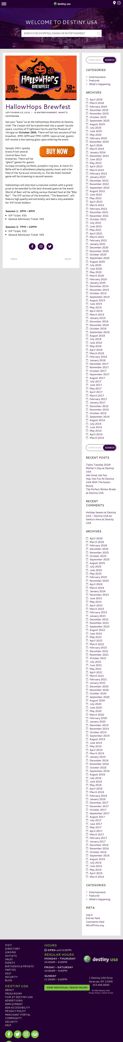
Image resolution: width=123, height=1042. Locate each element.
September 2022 (99, 187)
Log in (89, 914)
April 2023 (96, 166)
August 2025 (97, 124)
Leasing (10, 952)
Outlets (11, 955)
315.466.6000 (100, 985)
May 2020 (95, 272)
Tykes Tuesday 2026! (98, 464)
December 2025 (99, 110)
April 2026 (96, 99)
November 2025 (99, 113)
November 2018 (99, 325)
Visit (8, 945)
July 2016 (95, 423)
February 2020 (98, 279)
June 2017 (96, 385)
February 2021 (98, 240)
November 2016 (99, 409)
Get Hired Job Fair (96, 475)
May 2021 (95, 230)
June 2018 (96, 342)
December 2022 (99, 180)
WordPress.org (95, 925)
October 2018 (98, 328)
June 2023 (96, 159)
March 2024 (97, 148)
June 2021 (96, 226)
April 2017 (96, 392)
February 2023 (98, 173)
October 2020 (98, 254)
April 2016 (96, 434)
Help (8, 973)
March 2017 (97, 395)
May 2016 (95, 430)
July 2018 (95, 339)
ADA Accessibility (17, 1007)
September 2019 (99, 297)
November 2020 (99, 251)
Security (11, 977)
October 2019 (98, 293)
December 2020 (99, 247)
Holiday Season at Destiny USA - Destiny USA (101, 514)
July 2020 (95, 265)
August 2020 (97, 261)
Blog (8, 980)
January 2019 (98, 318)
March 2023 (97, 170)
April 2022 (96, 201)
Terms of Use (107, 993)
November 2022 (99, 184)
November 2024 (99, 141)
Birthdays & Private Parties (19, 967)
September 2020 (99, 258)
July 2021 (95, 222)
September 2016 (99, 416)
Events (10, 962)
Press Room (13, 993)
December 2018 (99, 321)
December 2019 (99, 286)
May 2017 (95, 388)
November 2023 (99, 156)
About (9, 990)
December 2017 (99, 363)
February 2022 (98, 208)
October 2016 (98, 413)
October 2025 (98, 117)
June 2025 (96, 131)
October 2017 (98, 371)
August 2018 (97, 335)
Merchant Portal (17, 1014)
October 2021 (98, 219)
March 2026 (97, 103)
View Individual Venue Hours (66, 987)
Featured (94, 80)
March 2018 (97, 353)
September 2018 (99, 332)
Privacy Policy (15, 1011)
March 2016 (97, 437)
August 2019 (97, 300)
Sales (9, 959)
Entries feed (93, 918)
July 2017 (95, 381)
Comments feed (95, 921)
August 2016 (97, 420)
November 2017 (99, 367)
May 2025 (95, 134)
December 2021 (99, 212)
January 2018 (98, 360)
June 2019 (96, 304)
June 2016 (96, 427)
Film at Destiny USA (19, 997)
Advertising (14, 1000)
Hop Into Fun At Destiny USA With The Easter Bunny (100, 482)
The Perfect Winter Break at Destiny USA (101, 490)
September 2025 (99, 120)
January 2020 (98, 282)
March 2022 (97, 205)
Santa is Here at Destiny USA (100, 520)
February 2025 (98, 138)
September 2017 (99, 374)
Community (13, 1018)
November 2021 (99, 216)
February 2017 (98, 399)
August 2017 (97, 378)
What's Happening (99, 84)
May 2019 (95, 307)
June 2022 (96, 194)
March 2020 (97, 275)
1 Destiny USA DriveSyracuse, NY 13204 (101, 979)
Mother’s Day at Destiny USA (100, 469)
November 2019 (99, 290)
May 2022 (95, 198)
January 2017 (98, 402)
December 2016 (99, 406)
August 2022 (97, 191)
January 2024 (98, 152)
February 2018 (98, 356)
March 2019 (97, 314)
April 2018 (96, 349)
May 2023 (95, 163)
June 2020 (96, 268)
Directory (12, 948)
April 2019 (96, 311)
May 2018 (95, 346)
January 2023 (98, 177)
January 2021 (98, 244)
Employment (14, 1004)
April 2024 (96, 145)
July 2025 (95, 127)
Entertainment (47, 112)
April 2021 (96, 233)
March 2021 (97, 237)
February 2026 (98, 106)
